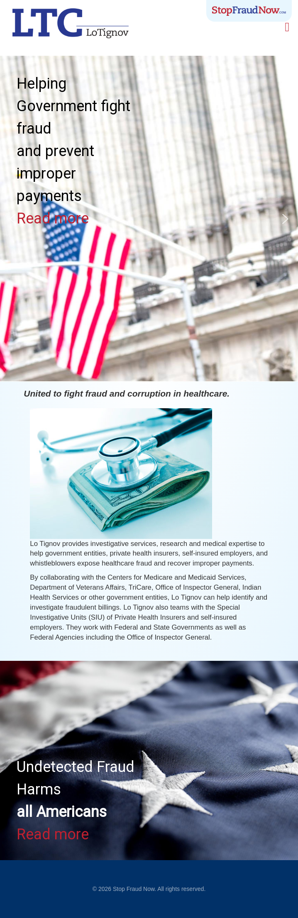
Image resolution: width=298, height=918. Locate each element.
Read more (53, 218)
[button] (13, 219)
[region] (149, 760)
